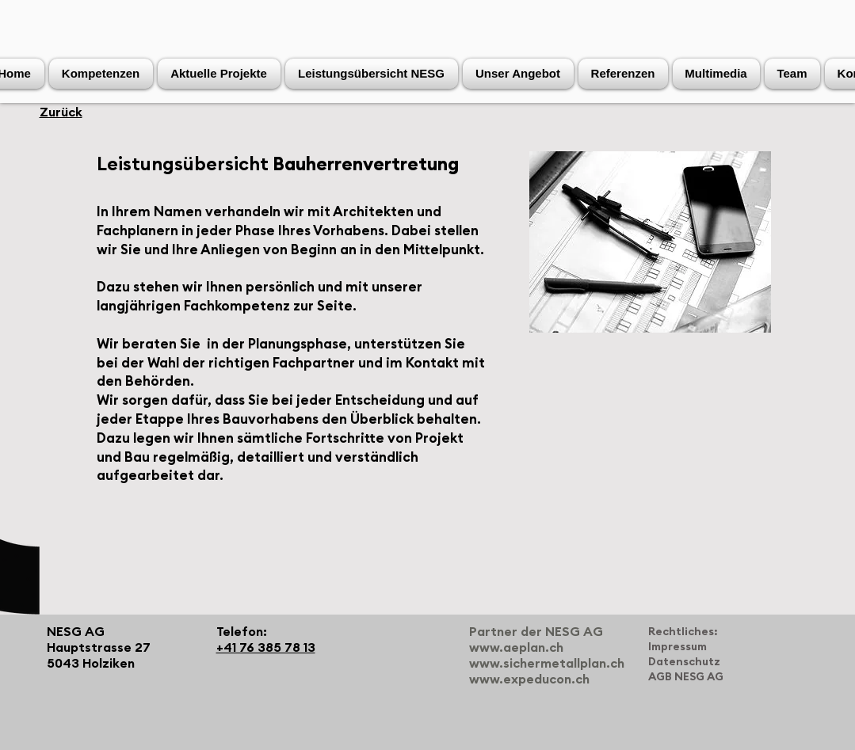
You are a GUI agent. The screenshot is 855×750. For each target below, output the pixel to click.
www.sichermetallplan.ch (546, 663)
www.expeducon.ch (529, 679)
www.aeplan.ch (516, 647)
